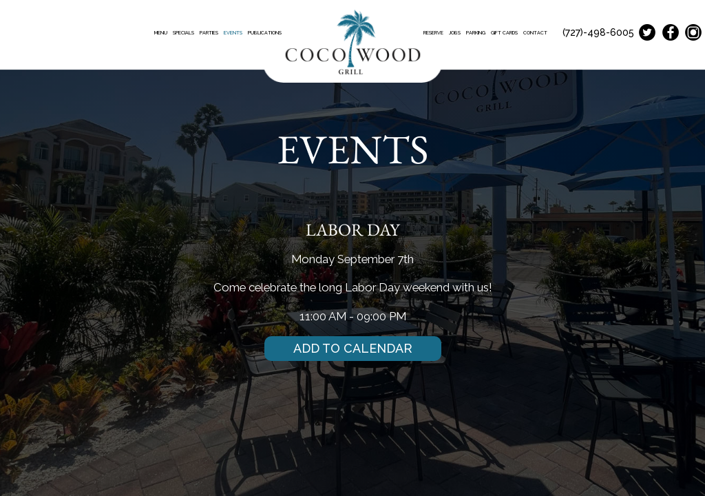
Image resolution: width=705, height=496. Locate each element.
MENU (161, 33)
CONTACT (535, 33)
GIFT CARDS (505, 33)
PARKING (476, 33)
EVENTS (234, 33)
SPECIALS (184, 33)
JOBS (455, 33)
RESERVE (434, 33)
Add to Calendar (352, 348)
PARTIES (210, 33)
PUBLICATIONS (265, 33)
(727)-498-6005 (598, 32)
